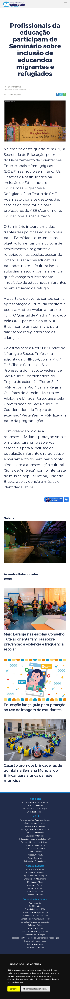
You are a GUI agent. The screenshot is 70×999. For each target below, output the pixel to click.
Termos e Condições (35, 947)
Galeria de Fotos (35, 925)
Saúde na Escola (35, 888)
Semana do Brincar (35, 895)
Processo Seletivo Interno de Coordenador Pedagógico (35, 938)
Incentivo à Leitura (35, 805)
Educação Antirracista (35, 836)
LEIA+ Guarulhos (35, 852)
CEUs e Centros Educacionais (35, 802)
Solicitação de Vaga (35, 944)
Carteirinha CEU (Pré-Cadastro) (35, 915)
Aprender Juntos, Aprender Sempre (35, 820)
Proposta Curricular (35, 855)
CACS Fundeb (35, 906)
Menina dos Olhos (35, 882)
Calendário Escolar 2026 (35, 909)
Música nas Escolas (35, 885)
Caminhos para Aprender (35, 823)
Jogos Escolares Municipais (35, 876)
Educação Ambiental (35, 833)
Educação (7, 579)
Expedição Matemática (35, 845)
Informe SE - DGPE (35, 928)
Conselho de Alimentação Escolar (35, 919)
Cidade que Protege (35, 869)
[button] (35, 542)
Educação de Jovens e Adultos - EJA (35, 839)
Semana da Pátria (35, 891)
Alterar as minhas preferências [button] (35, 989)
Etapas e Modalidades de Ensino (35, 842)
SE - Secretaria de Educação (35, 809)
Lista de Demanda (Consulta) (35, 931)
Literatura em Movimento (35, 879)
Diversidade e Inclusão (35, 826)
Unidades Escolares (35, 812)
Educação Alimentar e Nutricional (35, 829)
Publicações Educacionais (35, 861)
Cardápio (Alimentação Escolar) (35, 912)
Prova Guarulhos (35, 858)
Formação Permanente (35, 849)
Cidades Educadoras (35, 873)
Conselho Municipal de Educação (35, 922)
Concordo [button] (14, 989)
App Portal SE (35, 903)
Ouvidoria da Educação (35, 935)
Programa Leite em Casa (35, 941)
